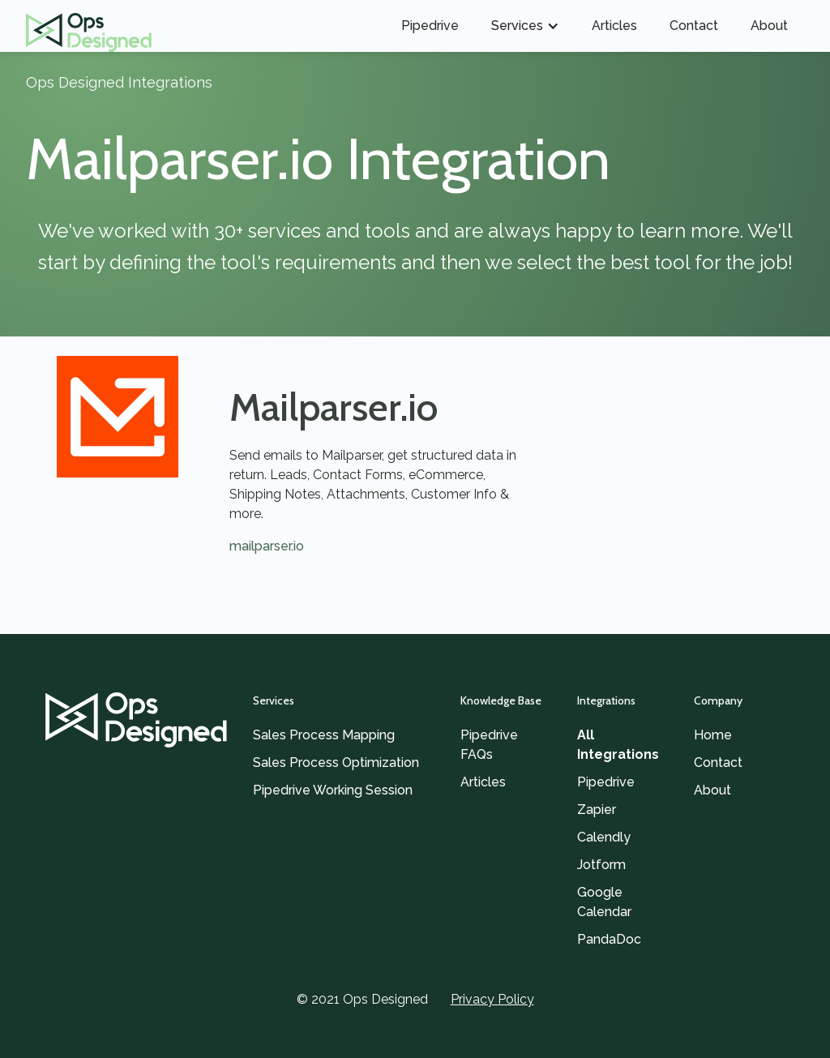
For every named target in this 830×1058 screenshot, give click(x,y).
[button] (525, 26)
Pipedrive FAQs (489, 744)
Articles (614, 25)
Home (713, 735)
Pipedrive (430, 25)
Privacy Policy (492, 999)
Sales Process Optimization (336, 762)
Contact (694, 25)
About (769, 25)
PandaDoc (609, 939)
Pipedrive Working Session (333, 790)
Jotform (601, 864)
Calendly (604, 837)
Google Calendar (604, 902)
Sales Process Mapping (324, 735)
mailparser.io (266, 546)
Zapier (596, 809)
